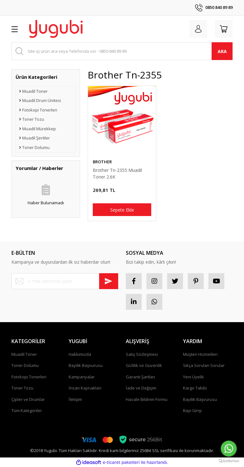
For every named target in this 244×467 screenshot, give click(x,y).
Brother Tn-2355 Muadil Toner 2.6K (117, 173)
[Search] (122, 51)
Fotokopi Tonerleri (28, 377)
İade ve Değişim (141, 388)
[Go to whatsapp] (229, 449)
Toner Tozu (22, 388)
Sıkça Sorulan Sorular (204, 365)
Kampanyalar (82, 377)
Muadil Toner (24, 354)
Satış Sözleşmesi (142, 354)
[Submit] (108, 281)
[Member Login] (198, 29)
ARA (222, 51)
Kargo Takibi (195, 388)
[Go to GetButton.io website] (229, 461)
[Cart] (224, 29)
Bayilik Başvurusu (86, 365)
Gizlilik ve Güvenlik (144, 365)
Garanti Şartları (140, 377)
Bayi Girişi (192, 410)
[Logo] (56, 29)
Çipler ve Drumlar (28, 399)
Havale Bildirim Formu (146, 399)
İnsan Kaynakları (85, 388)
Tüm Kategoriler (26, 410)
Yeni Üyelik (193, 377)
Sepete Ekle (122, 210)
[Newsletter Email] (64, 281)
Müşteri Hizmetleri (200, 354)
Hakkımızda (80, 354)
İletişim (75, 399)
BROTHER (102, 162)
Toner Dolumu (25, 365)
